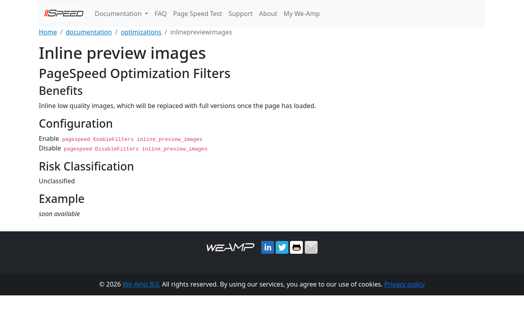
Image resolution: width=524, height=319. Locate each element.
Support (240, 13)
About (268, 13)
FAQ (160, 13)
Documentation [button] (119, 13)
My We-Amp (302, 13)
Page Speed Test (197, 13)
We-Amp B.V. (141, 283)
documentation (89, 32)
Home (48, 32)
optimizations (141, 32)
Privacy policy (404, 283)
